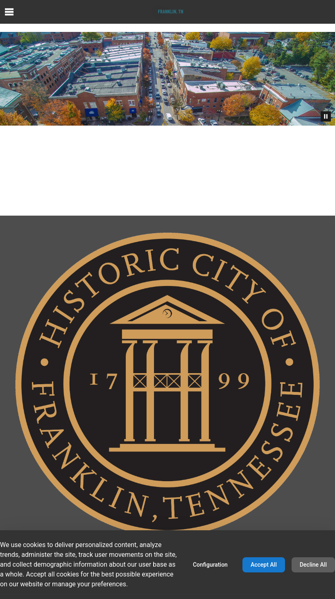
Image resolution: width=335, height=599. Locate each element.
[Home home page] (167, 11)
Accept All (264, 564)
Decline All (313, 564)
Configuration (210, 564)
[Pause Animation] (326, 116)
